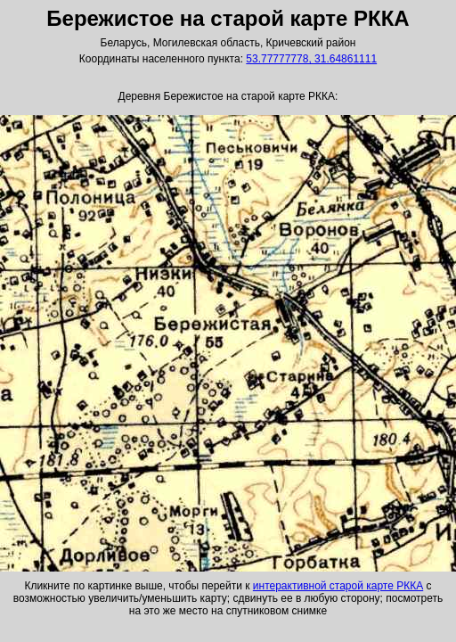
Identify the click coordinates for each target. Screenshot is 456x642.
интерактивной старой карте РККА (338, 586)
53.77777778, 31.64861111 (311, 59)
